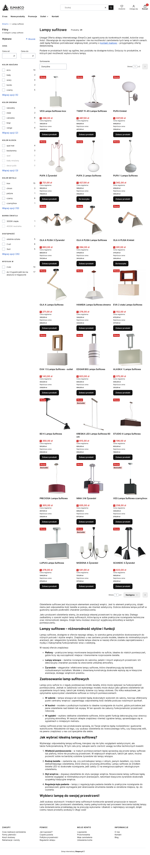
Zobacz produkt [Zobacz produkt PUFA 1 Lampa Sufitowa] (122, 199)
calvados (11, 118)
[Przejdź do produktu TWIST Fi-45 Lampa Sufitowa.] (93, 91)
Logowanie (82, 832)
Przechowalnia (83, 834)
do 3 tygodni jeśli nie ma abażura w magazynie (17, 273)
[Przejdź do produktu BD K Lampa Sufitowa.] (57, 414)
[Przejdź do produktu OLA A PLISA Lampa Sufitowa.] (93, 221)
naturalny (11, 108)
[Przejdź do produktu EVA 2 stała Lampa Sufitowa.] (130, 285)
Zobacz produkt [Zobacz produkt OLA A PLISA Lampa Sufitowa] (86, 263)
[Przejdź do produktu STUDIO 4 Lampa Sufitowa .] (130, 414)
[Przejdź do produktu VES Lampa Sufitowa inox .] (57, 91)
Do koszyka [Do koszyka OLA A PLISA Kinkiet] (120, 263)
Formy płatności (9, 834)
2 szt (9, 244)
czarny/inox (12, 203)
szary (9, 80)
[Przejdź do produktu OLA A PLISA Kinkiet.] (130, 221)
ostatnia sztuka (13, 239)
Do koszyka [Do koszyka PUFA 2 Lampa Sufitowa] (84, 199)
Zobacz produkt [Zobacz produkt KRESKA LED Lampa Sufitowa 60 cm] (86, 457)
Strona (129, 66)
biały (9, 75)
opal (8, 155)
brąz (9, 123)
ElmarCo (5, 24)
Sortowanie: (45, 61)
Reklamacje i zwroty (11, 840)
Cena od (6, 51)
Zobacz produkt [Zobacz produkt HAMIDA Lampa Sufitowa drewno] (86, 328)
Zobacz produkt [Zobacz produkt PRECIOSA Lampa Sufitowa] (49, 522)
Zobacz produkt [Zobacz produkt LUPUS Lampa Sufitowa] (49, 586)
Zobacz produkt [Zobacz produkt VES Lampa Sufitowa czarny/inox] (122, 522)
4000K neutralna (14, 226)
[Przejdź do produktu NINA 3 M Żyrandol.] (93, 479)
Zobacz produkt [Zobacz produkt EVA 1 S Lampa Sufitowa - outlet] (49, 392)
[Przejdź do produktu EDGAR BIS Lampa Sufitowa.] (93, 350)
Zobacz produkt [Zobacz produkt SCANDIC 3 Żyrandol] (122, 586)
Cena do (24, 51)
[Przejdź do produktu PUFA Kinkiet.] (130, 91)
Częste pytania (46, 834)
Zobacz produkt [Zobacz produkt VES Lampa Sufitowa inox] (49, 134)
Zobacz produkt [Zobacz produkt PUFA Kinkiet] (122, 134)
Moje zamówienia (84, 837)
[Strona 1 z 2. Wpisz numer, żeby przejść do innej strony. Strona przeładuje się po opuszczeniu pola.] (135, 66)
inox (8, 183)
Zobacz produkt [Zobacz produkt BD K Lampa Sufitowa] (49, 457)
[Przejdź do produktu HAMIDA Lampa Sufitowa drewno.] (93, 285)
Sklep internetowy (72, 851)
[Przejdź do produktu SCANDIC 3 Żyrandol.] (130, 543)
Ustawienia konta (84, 840)
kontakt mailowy (108, 43)
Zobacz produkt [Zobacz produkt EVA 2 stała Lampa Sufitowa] (122, 328)
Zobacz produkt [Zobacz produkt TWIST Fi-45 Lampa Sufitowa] (86, 134)
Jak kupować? (46, 832)
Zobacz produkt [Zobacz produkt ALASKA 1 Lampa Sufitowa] (122, 392)
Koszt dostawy (8, 837)
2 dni (9, 267)
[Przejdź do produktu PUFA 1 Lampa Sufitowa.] (130, 156)
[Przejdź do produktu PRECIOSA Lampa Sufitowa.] (57, 479)
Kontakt (118, 834)
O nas (117, 832)
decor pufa (11, 165)
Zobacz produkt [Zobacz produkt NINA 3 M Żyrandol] (86, 522)
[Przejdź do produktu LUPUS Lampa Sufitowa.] (57, 543)
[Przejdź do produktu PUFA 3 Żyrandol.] (57, 156)
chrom (9, 188)
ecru (9, 70)
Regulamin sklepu (47, 840)
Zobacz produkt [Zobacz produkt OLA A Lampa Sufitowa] (49, 328)
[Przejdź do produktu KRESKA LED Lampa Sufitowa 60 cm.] (93, 414)
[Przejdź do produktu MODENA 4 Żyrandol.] (93, 543)
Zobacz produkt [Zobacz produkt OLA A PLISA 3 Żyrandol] (49, 263)
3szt (9, 249)
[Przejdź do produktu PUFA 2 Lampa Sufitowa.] (93, 156)
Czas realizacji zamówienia (14, 832)
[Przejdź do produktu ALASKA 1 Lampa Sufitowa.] (130, 350)
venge (9, 128)
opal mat (10, 145)
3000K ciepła (12, 221)
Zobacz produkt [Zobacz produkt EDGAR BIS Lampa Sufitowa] (86, 392)
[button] (111, 7)
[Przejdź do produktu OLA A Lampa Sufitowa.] (57, 285)
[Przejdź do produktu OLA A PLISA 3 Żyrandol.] (57, 221)
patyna (10, 193)
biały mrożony (13, 160)
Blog (117, 837)
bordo (9, 85)
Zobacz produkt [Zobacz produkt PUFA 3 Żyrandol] (49, 199)
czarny (10, 90)
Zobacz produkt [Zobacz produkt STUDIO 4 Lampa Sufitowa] (122, 457)
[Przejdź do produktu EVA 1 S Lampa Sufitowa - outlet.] (57, 350)
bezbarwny (12, 150)
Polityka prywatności (49, 837)
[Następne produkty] (131, 595)
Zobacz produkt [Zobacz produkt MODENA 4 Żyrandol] (86, 586)
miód (9, 113)
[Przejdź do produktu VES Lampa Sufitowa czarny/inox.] (130, 479)
